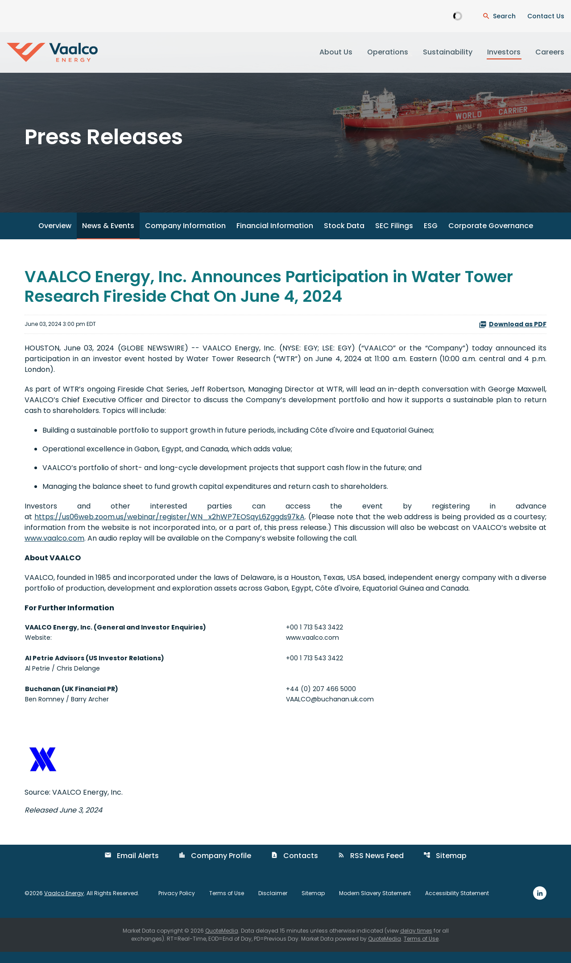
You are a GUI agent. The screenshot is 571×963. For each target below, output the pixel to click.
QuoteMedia (221, 942)
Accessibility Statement (457, 904)
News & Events (108, 237)
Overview (54, 237)
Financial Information (274, 237)
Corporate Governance (490, 237)
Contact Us (545, 16)
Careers (549, 52)
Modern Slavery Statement (375, 904)
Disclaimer (272, 904)
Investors (504, 52)
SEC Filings (394, 237)
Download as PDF (512, 334)
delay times (416, 942)
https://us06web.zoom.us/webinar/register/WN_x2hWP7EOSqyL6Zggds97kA (169, 527)
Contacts (294, 866)
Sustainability (447, 52)
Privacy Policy (176, 904)
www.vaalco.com (54, 549)
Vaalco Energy (64, 904)
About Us (335, 52)
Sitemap (445, 866)
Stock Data (344, 237)
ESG (431, 237)
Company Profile (214, 866)
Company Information (185, 237)
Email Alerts (131, 866)
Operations (387, 52)
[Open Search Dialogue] (499, 16)
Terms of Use (226, 904)
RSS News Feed (371, 866)
